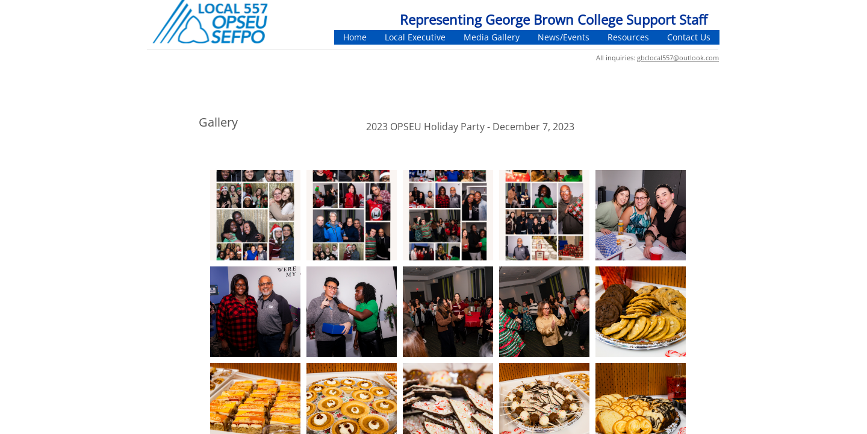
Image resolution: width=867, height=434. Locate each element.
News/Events (563, 37)
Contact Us (688, 37)
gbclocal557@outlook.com (678, 57)
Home (355, 37)
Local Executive (415, 37)
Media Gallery (492, 37)
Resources (628, 37)
